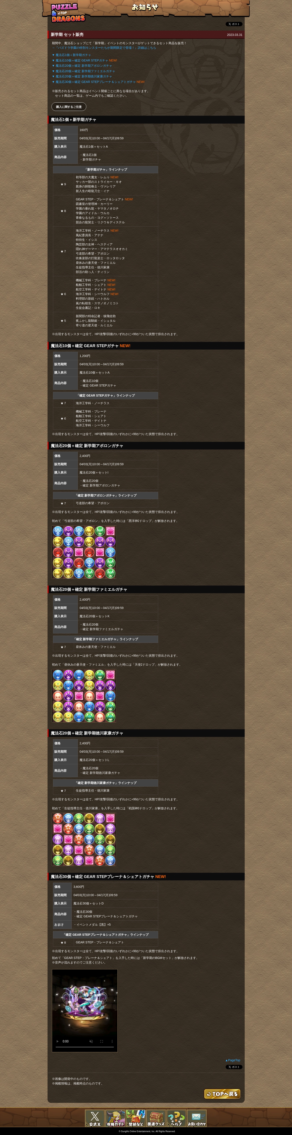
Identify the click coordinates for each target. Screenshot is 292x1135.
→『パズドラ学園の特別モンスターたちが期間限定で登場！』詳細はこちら (104, 47)
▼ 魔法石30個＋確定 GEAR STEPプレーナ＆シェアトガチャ (94, 82)
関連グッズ (156, 1118)
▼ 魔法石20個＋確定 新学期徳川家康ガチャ (82, 76)
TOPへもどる (68, 12)
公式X (95, 1118)
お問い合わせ (197, 1118)
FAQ (176, 1118)
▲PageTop (232, 1060)
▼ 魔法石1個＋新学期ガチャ (71, 55)
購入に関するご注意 (69, 106)
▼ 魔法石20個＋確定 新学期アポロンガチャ (82, 65)
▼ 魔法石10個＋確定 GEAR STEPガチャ (80, 60)
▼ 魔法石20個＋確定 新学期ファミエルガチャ (83, 71)
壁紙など (135, 1118)
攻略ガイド (115, 1118)
